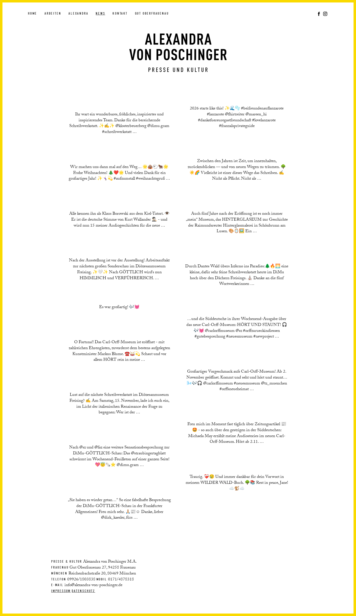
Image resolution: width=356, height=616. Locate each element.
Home (32, 13)
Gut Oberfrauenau (152, 13)
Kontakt (120, 13)
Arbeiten (52, 13)
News (100, 13)
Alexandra (78, 13)
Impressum (61, 591)
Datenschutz (83, 591)
